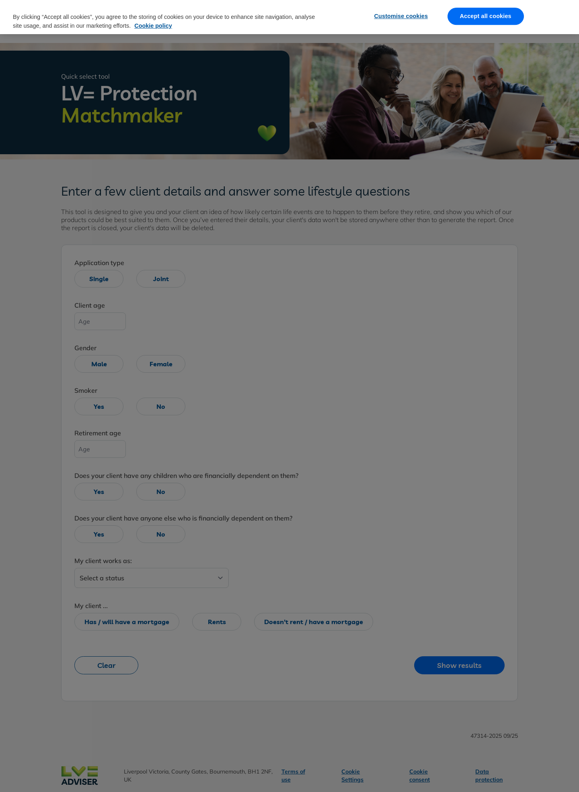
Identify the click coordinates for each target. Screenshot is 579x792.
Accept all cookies (485, 11)
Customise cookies (401, 11)
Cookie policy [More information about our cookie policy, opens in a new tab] (153, 20)
